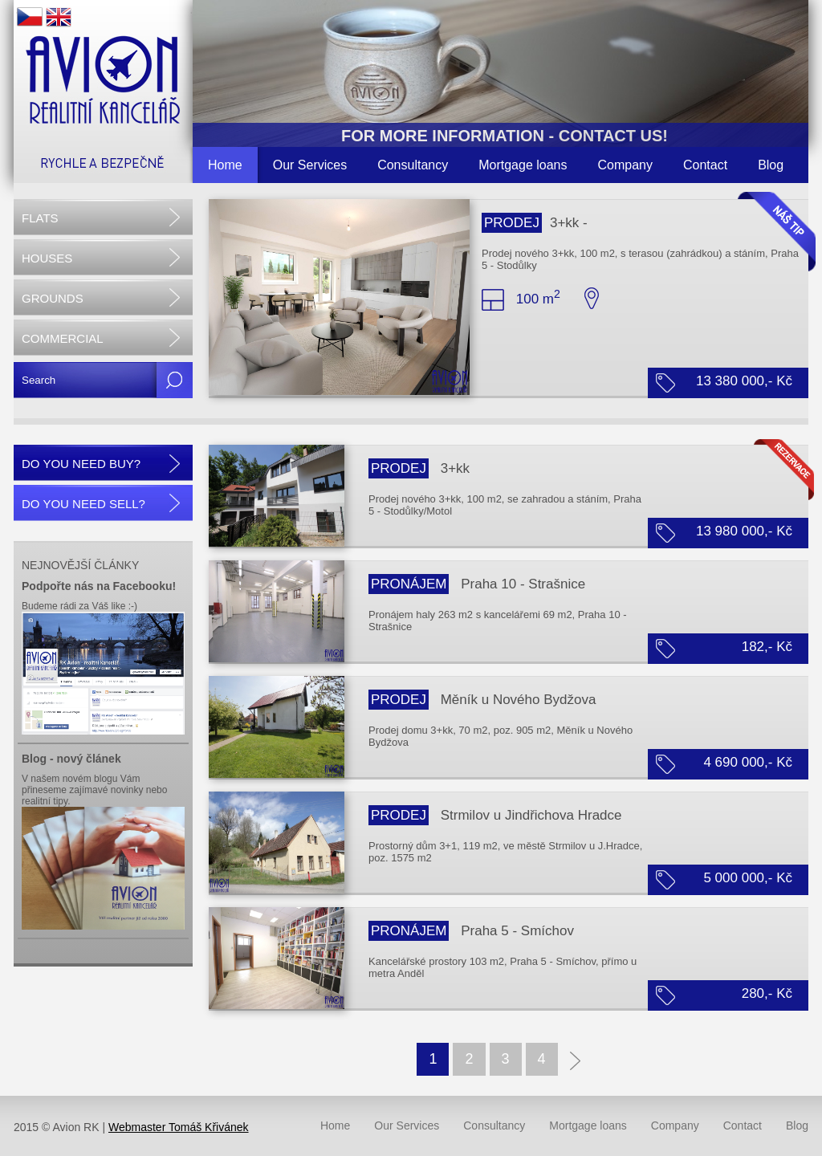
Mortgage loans (522, 165)
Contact (705, 165)
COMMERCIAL (63, 338)
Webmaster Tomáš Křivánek (178, 1127)
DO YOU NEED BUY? (81, 463)
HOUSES (47, 258)
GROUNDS (52, 298)
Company (625, 165)
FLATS (40, 218)
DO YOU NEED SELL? (83, 504)
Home (225, 165)
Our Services (310, 165)
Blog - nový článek (71, 758)
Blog (770, 165)
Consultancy (412, 165)
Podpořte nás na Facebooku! (99, 586)
